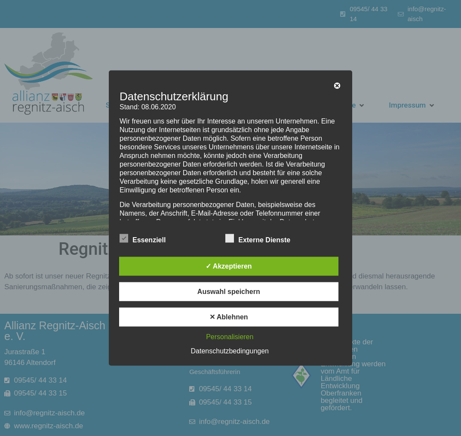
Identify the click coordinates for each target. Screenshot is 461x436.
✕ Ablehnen (228, 317)
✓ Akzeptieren (229, 266)
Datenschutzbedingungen (230, 351)
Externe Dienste (257, 238)
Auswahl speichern (228, 291)
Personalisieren (229, 336)
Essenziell (143, 238)
